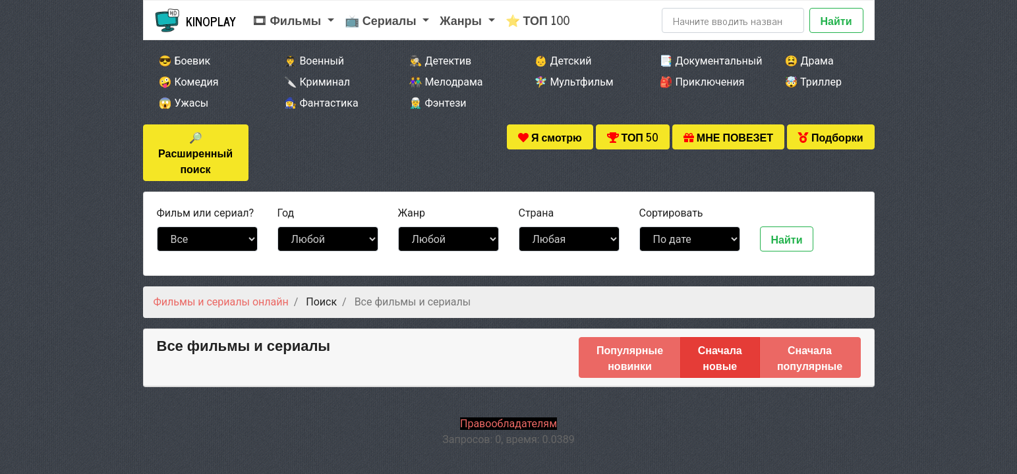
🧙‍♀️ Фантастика (321, 103)
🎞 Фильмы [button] (288, 20)
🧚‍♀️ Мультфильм (574, 82)
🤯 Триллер (813, 82)
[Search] (733, 20)
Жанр (411, 213)
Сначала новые (720, 357)
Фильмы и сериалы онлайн (221, 302)
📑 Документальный (704, 61)
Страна (536, 213)
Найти (836, 20)
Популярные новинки (629, 357)
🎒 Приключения (702, 82)
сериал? (205, 213)
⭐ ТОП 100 (538, 20)
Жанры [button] (462, 20)
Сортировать (671, 213)
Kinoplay (211, 21)
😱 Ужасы (184, 103)
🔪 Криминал (317, 82)
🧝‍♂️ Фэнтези (438, 103)
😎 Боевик (185, 61)
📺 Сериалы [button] (382, 20)
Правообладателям (508, 423)
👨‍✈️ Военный (314, 61)
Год (286, 213)
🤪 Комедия (189, 82)
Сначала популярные (809, 357)
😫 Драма (809, 61)
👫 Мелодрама (446, 82)
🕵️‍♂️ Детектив (440, 61)
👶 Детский (563, 61)
